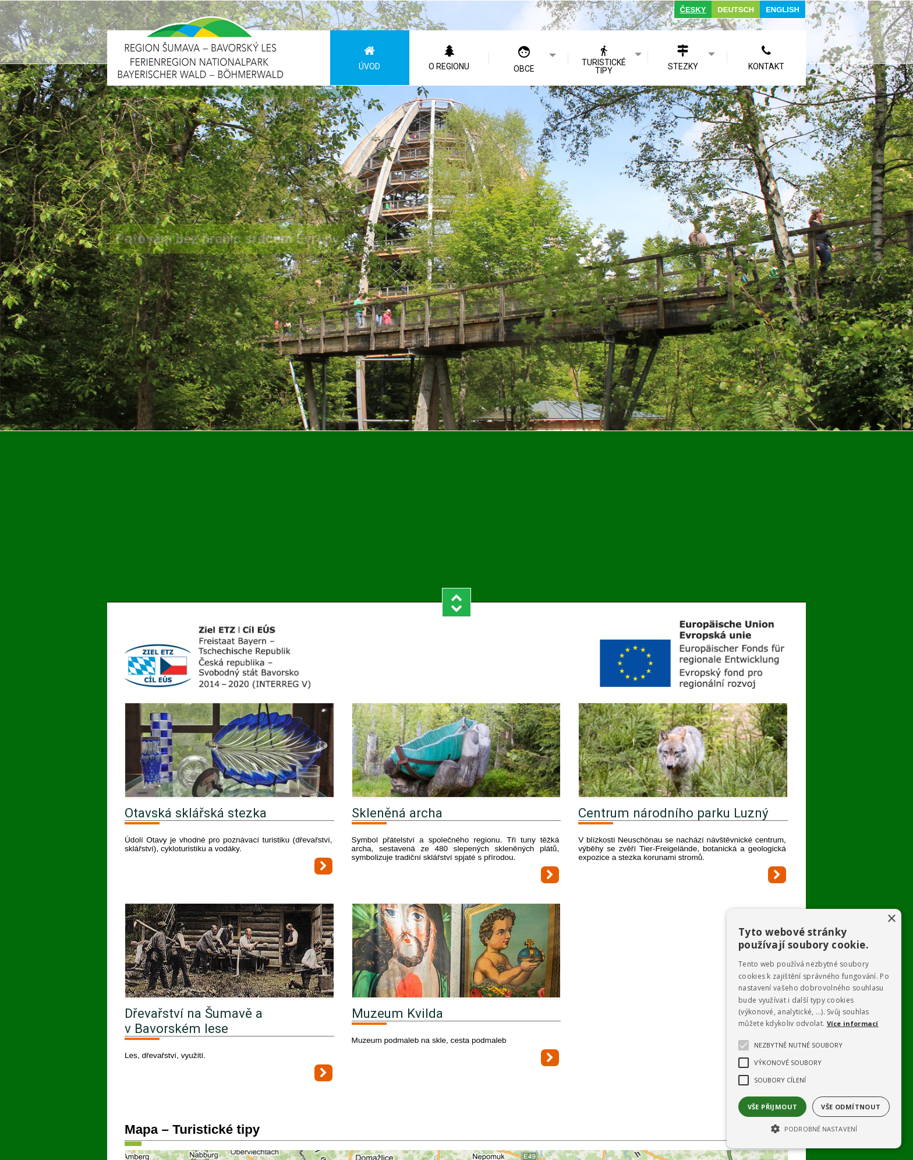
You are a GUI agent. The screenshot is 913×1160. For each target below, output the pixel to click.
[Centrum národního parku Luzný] (683, 689)
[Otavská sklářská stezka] (229, 689)
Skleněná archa (397, 751)
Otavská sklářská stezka (196, 751)
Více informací (853, 1023)
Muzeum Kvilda (397, 951)
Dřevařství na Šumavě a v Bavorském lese (194, 959)
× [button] (891, 919)
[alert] (814, 1028)
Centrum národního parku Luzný (673, 751)
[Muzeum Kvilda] (456, 890)
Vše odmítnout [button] (850, 1106)
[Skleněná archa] (456, 689)
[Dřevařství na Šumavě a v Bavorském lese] (229, 890)
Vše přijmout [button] (773, 1106)
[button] (814, 1128)
